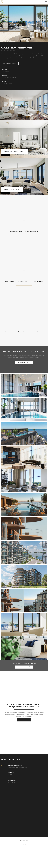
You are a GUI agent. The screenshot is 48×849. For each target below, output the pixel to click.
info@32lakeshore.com (14, 775)
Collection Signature (12, 189)
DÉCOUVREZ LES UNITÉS (9, 63)
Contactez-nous (24, 720)
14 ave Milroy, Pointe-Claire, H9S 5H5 (17, 767)
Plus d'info (6, 155)
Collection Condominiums (14, 152)
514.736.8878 (11, 782)
